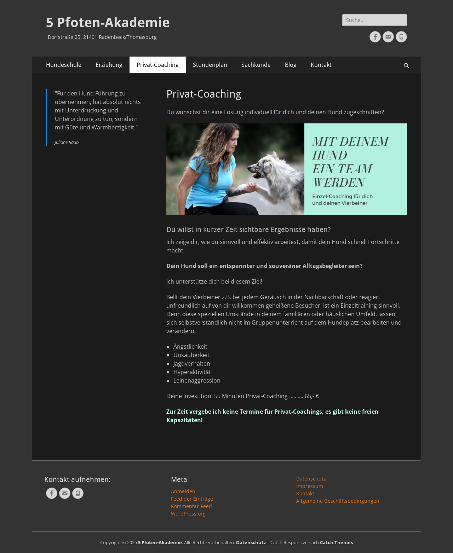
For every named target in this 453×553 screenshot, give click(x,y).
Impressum (309, 486)
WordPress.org (188, 513)
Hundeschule (63, 65)
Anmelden (183, 491)
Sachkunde (256, 65)
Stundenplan (210, 65)
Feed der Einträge (192, 498)
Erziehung (109, 65)
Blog (291, 65)
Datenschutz (311, 478)
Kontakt (321, 65)
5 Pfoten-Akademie (108, 22)
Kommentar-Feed (191, 506)
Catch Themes (336, 542)
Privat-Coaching (158, 65)
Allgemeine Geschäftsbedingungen (337, 500)
